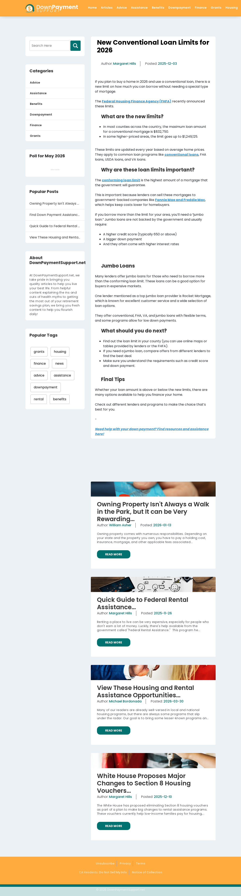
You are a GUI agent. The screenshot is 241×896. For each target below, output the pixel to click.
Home (92, 8)
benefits (59, 399)
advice (39, 375)
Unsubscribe (105, 863)
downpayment (45, 387)
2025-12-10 (163, 796)
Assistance (139, 8)
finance (40, 363)
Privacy (125, 863)
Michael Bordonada (125, 701)
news (59, 363)
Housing (231, 8)
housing (60, 351)
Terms (140, 863)
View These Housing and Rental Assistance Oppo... (57, 237)
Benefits (158, 8)
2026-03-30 (173, 701)
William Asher (120, 525)
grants (39, 351)
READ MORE (113, 554)
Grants (216, 8)
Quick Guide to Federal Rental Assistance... (57, 226)
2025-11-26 (163, 613)
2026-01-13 (162, 525)
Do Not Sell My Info (113, 872)
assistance (62, 375)
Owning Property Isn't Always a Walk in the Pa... (57, 203)
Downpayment (179, 8)
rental (39, 399)
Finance (201, 8)
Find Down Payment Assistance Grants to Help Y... (57, 214)
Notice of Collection (147, 872)
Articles (107, 8)
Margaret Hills (124, 63)
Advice (122, 8)
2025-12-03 (167, 63)
